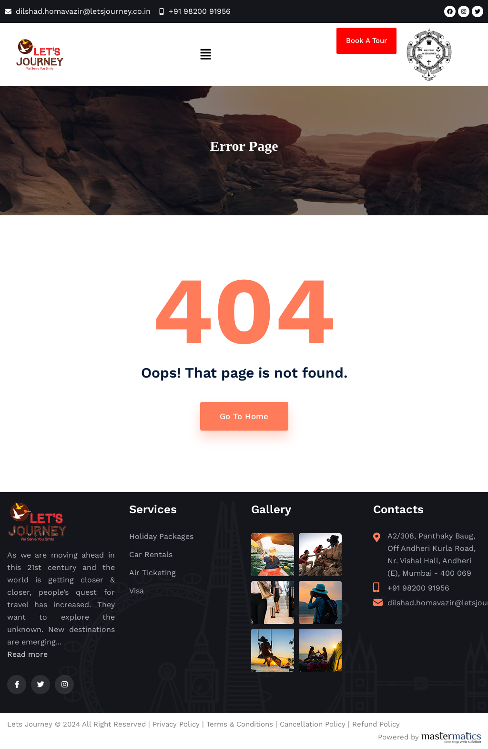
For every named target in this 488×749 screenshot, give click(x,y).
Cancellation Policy (313, 724)
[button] (205, 54)
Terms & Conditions (239, 724)
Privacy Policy (176, 724)
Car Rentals (151, 555)
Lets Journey (29, 724)
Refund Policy (376, 724)
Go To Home (244, 417)
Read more (27, 654)
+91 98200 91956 (418, 588)
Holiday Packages (161, 537)
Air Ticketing (152, 573)
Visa (136, 591)
